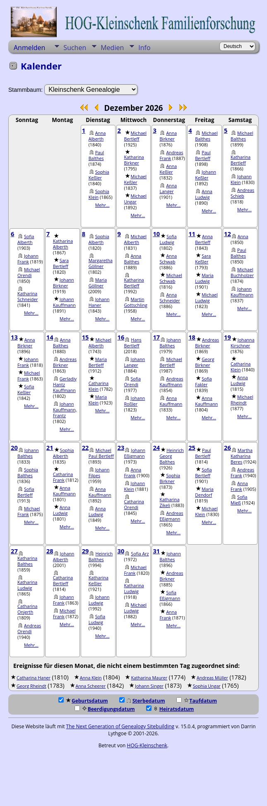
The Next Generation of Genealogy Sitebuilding (120, 726)
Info (144, 47)
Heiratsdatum (170, 709)
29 (85, 551)
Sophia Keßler (99, 175)
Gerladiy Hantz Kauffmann (65, 384)
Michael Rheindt (242, 400)
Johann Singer (149, 686)
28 (49, 551)
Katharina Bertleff (240, 160)
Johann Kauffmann (64, 302)
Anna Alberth (97, 136)
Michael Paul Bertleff (101, 453)
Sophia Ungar (207, 686)
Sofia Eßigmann (169, 595)
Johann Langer (134, 362)
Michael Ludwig (206, 298)
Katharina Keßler (98, 580)
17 (156, 337)
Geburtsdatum (83, 700)
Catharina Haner (34, 678)
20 (14, 447)
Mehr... (102, 205)
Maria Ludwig (204, 278)
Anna (243, 236)
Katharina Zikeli (169, 502)
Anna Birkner (168, 136)
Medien (112, 47)
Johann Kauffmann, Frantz (65, 410)
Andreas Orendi (29, 628)
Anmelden (29, 47)
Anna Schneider (169, 298)
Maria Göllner (98, 283)
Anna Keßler (168, 169)
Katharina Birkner (134, 160)
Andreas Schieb (242, 193)
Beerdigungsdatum (105, 709)
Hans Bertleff (133, 343)
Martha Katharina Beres (242, 456)
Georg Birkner (204, 362)
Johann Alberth (64, 556)
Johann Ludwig (99, 600)
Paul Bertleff (203, 155)
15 (85, 337)
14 (49, 337)
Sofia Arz (140, 554)
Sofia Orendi (132, 381)
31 (156, 551)
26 (227, 447)
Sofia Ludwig (167, 239)
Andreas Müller (212, 678)
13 (14, 337)
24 (156, 447)
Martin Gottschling (135, 302)
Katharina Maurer (149, 678)
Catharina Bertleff (63, 580)
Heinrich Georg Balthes (171, 456)
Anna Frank (133, 472)
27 (14, 551)
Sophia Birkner (169, 478)
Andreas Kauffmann (171, 381)
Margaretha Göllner (101, 263)
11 (191, 234)
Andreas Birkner (65, 362)
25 (191, 447)
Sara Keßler (203, 259)
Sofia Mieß (239, 500)
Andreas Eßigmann (171, 516)
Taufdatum (196, 700)
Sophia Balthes (27, 472)
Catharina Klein (98, 386)
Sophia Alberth (99, 239)
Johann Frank (27, 259)
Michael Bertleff (135, 136)
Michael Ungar (135, 199)
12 (227, 234)
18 (191, 337)
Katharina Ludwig (27, 585)
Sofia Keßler (25, 389)
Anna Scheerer (91, 686)
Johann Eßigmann (135, 453)
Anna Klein (91, 678)
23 (121, 447)
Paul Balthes (96, 155)
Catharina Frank (63, 477)
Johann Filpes (99, 472)
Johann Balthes (170, 343)
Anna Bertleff (204, 239)
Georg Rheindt (31, 686)
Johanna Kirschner (243, 343)
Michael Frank (28, 376)
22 (85, 447)
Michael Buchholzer (242, 272)
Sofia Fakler (203, 381)
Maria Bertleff (98, 362)
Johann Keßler (205, 175)
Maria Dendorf (204, 492)
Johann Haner (99, 302)
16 (121, 337)
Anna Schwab (168, 259)
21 (49, 447)
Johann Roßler (134, 401)
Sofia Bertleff (25, 492)
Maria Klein (98, 400)
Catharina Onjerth (27, 609)
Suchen (74, 47)
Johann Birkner (63, 283)
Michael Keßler (135, 179)
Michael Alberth (135, 239)
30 (121, 551)
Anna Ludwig (203, 194)
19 (227, 337)
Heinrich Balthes (101, 556)
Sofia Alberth (25, 239)
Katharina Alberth (63, 244)
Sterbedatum (142, 700)
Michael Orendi (28, 272)
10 (156, 234)
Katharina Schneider (27, 296)
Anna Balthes (133, 259)
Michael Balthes (206, 136)
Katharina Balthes (27, 561)
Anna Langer (168, 188)
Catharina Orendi (134, 504)
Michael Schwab (170, 278)
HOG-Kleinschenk (147, 745)
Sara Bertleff (61, 263)
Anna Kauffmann (170, 401)
